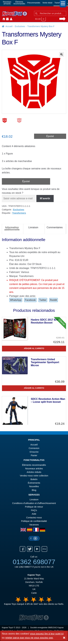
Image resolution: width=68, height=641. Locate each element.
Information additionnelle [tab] (12, 228)
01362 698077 (34, 562)
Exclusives (20, 26)
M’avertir (45, 198)
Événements (34, 483)
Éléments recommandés (34, 465)
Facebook (30, 300)
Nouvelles (14, 19)
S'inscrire (34, 452)
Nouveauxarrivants (7, 3)
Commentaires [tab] (55, 227)
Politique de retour (34, 507)
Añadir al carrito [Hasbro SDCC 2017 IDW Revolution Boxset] (34, 349)
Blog (34, 490)
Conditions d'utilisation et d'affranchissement (34, 503)
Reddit (53, 300)
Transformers (19, 213)
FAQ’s (34, 510)
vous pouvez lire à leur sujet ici (47, 633)
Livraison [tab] (33, 227)
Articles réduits (34, 472)
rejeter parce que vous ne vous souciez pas (29, 637)
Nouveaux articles (34, 469)
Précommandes (33, 3)
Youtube (37, 549)
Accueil (3, 19)
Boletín (34, 479)
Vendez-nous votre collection (34, 476)
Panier (34, 456)
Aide (34, 514)
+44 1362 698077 (23, 567)
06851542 (52, 628)
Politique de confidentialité (34, 521)
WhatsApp (15, 300)
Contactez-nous (7, 19)
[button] (61, 54)
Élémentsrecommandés (19, 3)
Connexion (10, 19)
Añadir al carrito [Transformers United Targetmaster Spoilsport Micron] (34, 388)
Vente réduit (47, 3)
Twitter (42, 300)
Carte (34, 593)
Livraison (34, 500)
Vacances (34, 525)
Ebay (44, 549)
